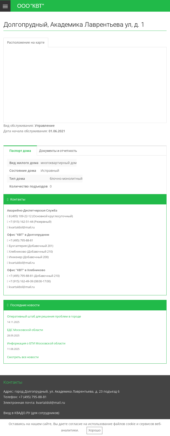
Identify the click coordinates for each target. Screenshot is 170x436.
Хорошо (94, 430)
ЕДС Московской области (25, 330)
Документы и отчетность (58, 151)
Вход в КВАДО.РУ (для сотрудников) (31, 413)
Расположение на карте (26, 42)
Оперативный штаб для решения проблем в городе (44, 316)
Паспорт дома (20, 151)
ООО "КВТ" (30, 6)
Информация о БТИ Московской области (36, 343)
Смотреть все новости (23, 357)
